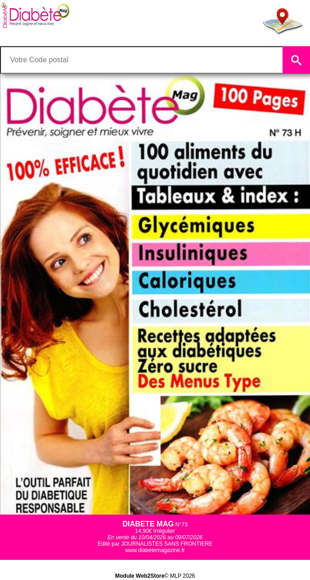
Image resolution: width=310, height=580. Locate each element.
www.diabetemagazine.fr (155, 550)
